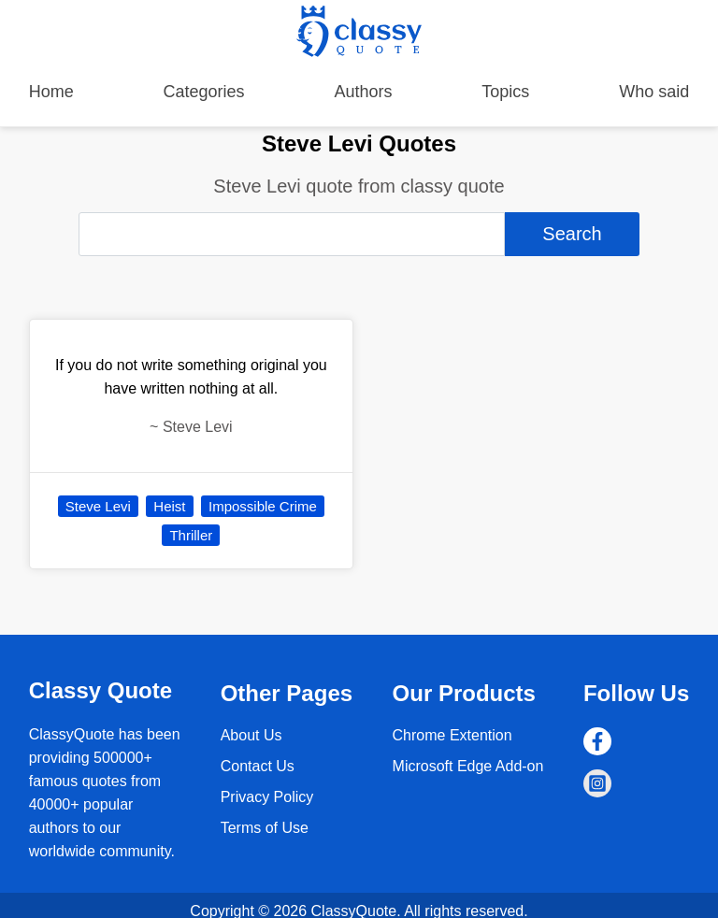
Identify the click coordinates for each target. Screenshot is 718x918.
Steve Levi (98, 506)
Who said (654, 91)
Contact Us (257, 766)
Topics (505, 91)
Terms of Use (265, 828)
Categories (204, 91)
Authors (363, 91)
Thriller (190, 535)
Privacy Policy (267, 797)
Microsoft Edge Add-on (468, 766)
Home (51, 91)
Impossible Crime (262, 506)
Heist (169, 506)
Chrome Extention (452, 735)
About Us (251, 735)
